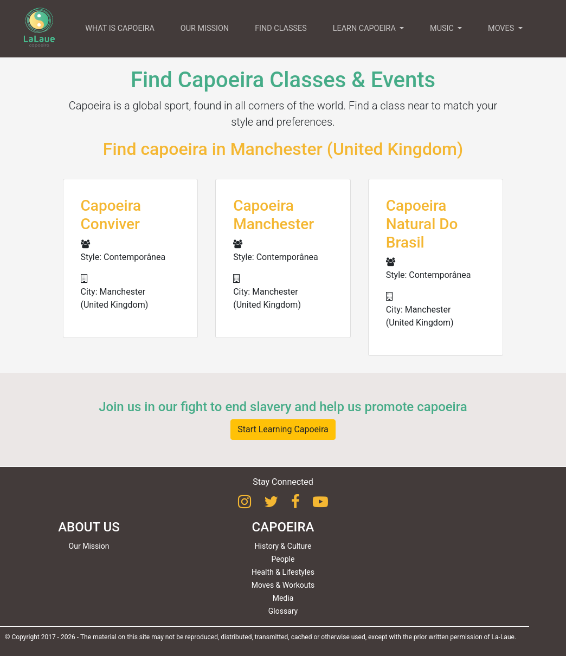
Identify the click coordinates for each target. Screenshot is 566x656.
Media (283, 598)
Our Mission (89, 546)
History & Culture (283, 546)
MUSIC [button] (442, 28)
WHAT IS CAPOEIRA (120, 28)
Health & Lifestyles (283, 572)
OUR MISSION (205, 28)
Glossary (283, 611)
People (283, 559)
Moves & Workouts (283, 585)
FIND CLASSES (281, 28)
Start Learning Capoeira (283, 429)
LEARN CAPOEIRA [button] (365, 28)
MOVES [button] (502, 28)
